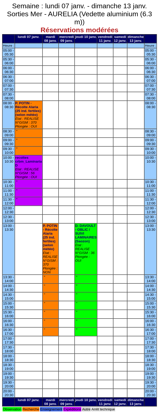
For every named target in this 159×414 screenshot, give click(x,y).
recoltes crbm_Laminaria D (28, 161)
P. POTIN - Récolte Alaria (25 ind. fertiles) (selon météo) (28, 109)
